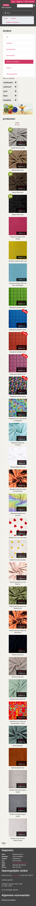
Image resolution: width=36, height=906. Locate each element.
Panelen (8, 68)
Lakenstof (9, 43)
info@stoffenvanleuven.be (20, 863)
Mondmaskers (10, 55)
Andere (13, 18)
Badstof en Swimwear (12, 22)
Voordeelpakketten (11, 74)
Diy (7, 37)
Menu (7, 13)
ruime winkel (15, 875)
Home (6, 18)
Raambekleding (10, 49)
